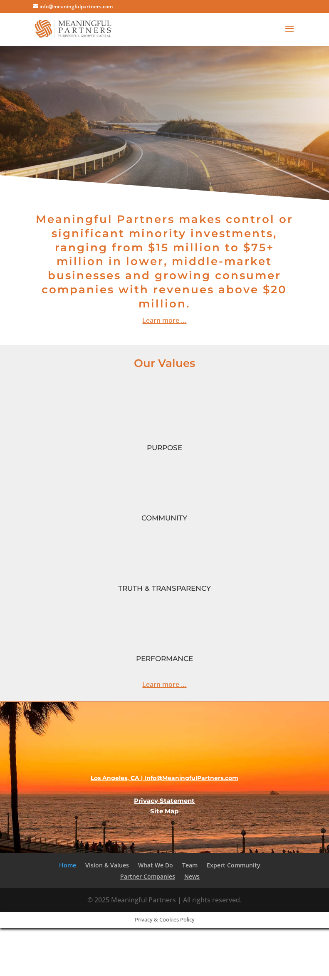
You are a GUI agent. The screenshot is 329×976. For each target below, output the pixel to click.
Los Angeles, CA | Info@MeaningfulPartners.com (164, 778)
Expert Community (233, 865)
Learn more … (164, 684)
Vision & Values (107, 865)
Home (67, 865)
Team (190, 865)
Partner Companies (147, 876)
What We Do (155, 865)
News (192, 876)
